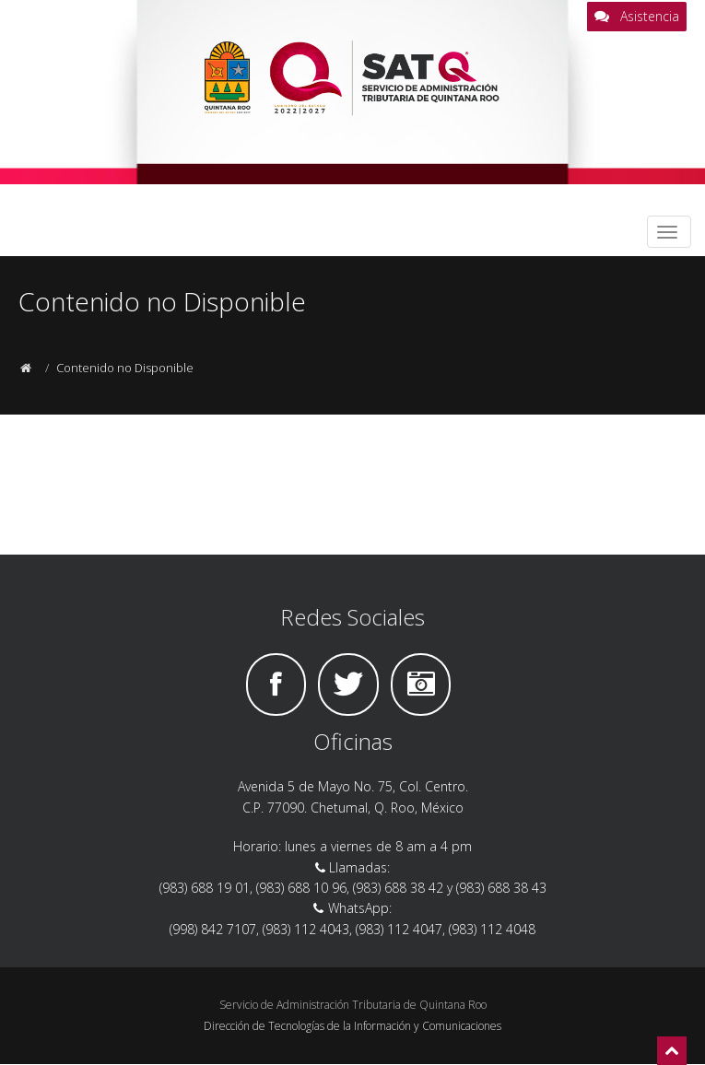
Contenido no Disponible (125, 367)
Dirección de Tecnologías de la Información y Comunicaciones (352, 1026)
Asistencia (637, 16)
